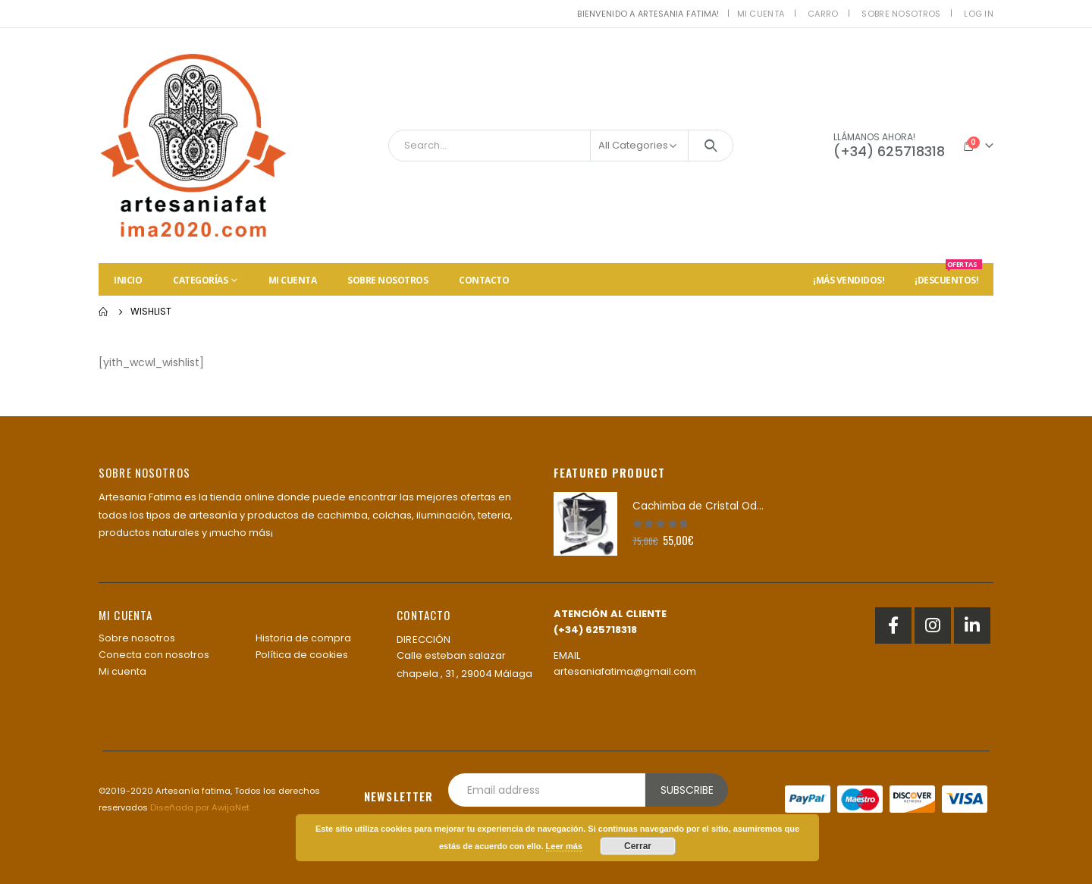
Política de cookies (302, 654)
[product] (585, 524)
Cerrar (637, 846)
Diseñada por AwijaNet (199, 807)
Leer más (564, 846)
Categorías (200, 280)
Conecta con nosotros (154, 654)
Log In (978, 14)
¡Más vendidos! (848, 280)
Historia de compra (303, 638)
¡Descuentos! (948, 275)
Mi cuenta (760, 14)
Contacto (484, 280)
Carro (823, 14)
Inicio (128, 280)
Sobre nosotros (900, 14)
